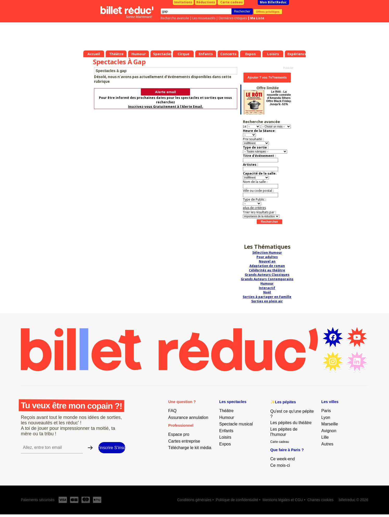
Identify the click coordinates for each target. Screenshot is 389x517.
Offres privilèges (268, 11)
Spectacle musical (236, 424)
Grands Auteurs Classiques (267, 274)
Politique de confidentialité (237, 500)
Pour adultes (267, 257)
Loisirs (225, 437)
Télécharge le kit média (189, 447)
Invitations (183, 2)
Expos (225, 444)
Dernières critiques (233, 18)
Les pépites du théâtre (290, 422)
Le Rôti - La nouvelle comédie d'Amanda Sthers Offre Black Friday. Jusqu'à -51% (278, 98)
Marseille (329, 424)
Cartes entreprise (184, 441)
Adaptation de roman (267, 266)
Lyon (325, 417)
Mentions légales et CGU (282, 500)
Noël (267, 292)
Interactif (267, 288)
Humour (267, 283)
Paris (326, 411)
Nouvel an (267, 261)
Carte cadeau (231, 2)
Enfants (226, 431)
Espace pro (178, 434)
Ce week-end (282, 459)
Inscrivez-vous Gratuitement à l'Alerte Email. (165, 106)
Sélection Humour (267, 252)
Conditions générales (194, 500)
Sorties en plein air (267, 301)
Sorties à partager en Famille (267, 297)
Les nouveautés (203, 18)
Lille (325, 437)
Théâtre (226, 411)
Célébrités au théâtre (267, 270)
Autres (327, 444)
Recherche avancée (175, 18)
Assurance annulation (188, 417)
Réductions (205, 2)
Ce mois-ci (280, 465)
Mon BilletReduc (273, 2)
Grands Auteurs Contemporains (267, 279)
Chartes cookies (321, 500)
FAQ (172, 411)
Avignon (328, 431)
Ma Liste (257, 18)
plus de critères (254, 208)
